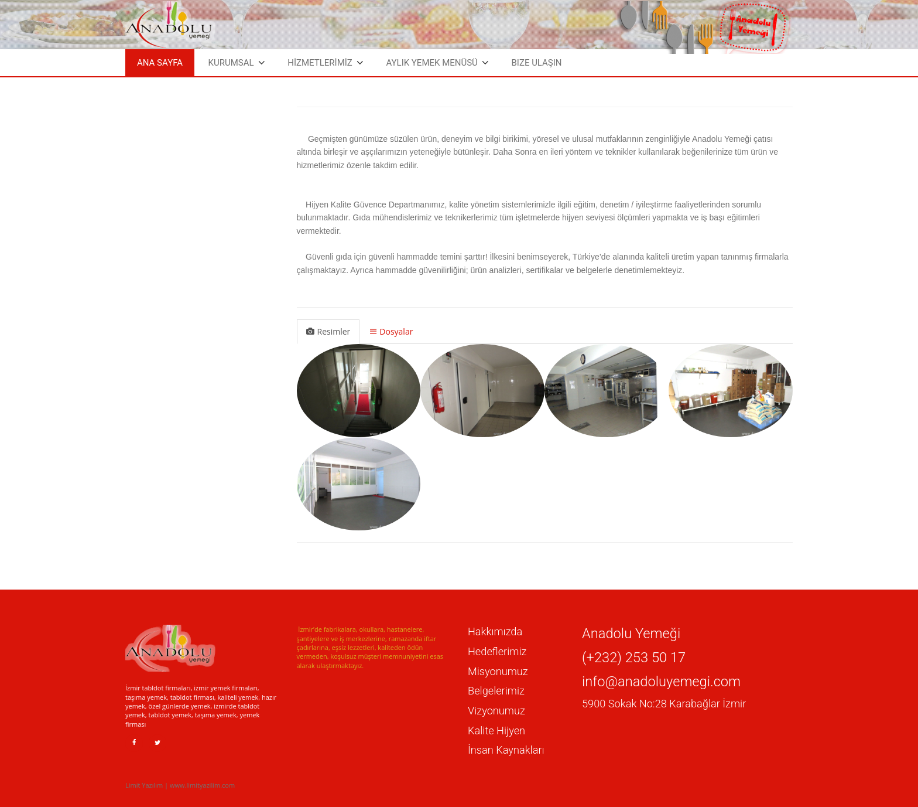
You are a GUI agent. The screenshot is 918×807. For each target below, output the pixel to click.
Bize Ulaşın (536, 62)
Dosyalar (391, 331)
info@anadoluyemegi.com (661, 681)
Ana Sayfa (160, 62)
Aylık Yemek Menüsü (431, 62)
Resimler (328, 331)
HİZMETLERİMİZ (319, 62)
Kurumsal (231, 62)
